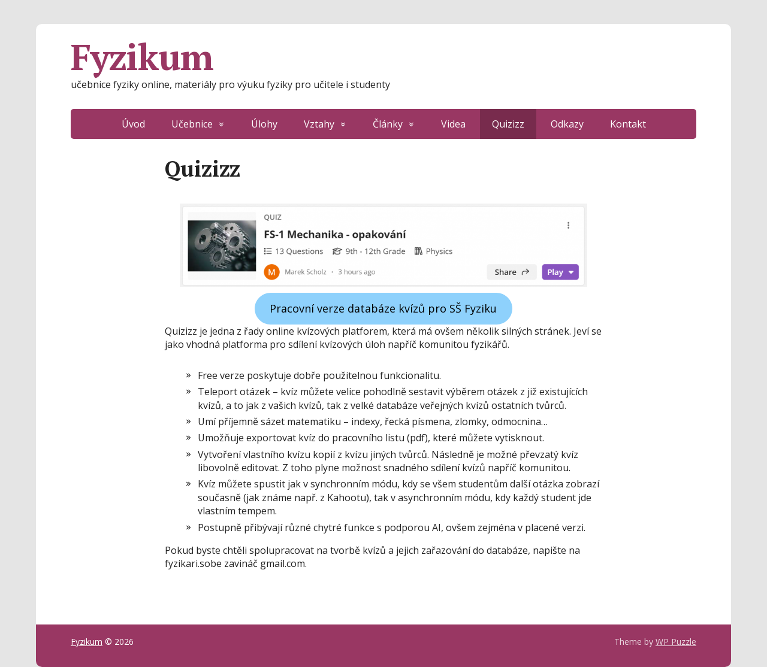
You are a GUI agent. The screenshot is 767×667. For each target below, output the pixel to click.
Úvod (133, 124)
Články (388, 124)
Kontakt (628, 124)
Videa (453, 124)
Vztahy (319, 124)
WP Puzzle (676, 641)
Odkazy (567, 124)
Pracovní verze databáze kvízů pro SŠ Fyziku (383, 308)
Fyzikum (142, 57)
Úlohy (264, 124)
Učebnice (192, 124)
